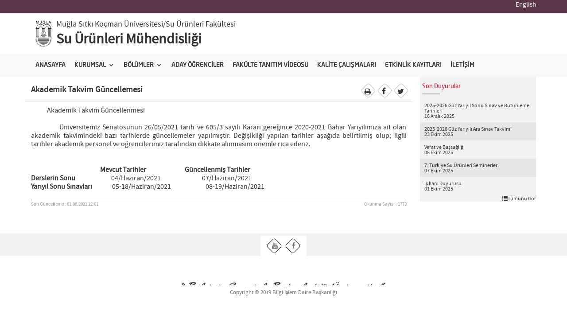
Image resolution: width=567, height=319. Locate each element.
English (526, 4)
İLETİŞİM (462, 65)
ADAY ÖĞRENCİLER (197, 65)
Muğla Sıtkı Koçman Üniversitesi (109, 24)
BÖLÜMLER (139, 65)
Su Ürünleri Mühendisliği (129, 39)
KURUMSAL (90, 65)
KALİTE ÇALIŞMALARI (346, 65)
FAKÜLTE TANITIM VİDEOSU (270, 65)
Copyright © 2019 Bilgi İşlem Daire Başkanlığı (283, 292)
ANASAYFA (50, 65)
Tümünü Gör (519, 198)
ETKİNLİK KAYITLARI (413, 65)
